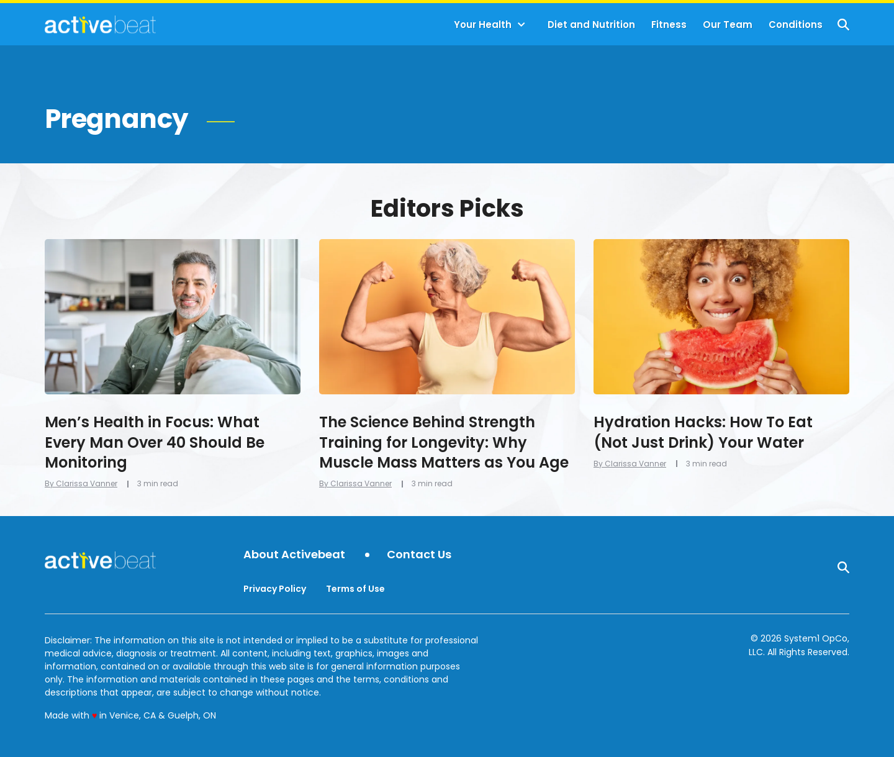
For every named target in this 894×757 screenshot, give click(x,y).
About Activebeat (294, 554)
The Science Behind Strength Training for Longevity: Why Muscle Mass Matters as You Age (444, 442)
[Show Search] (843, 24)
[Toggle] (521, 25)
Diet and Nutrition (591, 24)
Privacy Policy (274, 588)
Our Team (727, 24)
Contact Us (419, 554)
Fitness (669, 24)
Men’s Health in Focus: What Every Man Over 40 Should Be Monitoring (154, 442)
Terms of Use (355, 588)
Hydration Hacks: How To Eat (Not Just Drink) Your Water (703, 432)
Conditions (796, 24)
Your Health (483, 24)
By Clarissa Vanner (81, 483)
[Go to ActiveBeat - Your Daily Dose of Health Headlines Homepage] (100, 24)
